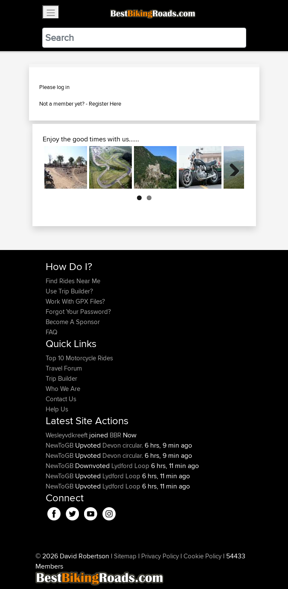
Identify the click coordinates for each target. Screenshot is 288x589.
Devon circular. (122, 445)
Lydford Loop (130, 465)
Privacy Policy (160, 556)
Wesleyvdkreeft (67, 435)
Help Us (57, 409)
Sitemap (125, 556)
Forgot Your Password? (78, 311)
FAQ (51, 332)
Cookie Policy (202, 556)
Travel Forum (64, 368)
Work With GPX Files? (75, 301)
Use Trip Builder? (69, 291)
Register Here (105, 103)
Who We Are (63, 388)
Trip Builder (61, 378)
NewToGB (60, 445)
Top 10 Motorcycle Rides (79, 357)
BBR (115, 435)
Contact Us (61, 398)
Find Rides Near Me (73, 280)
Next (231, 167)
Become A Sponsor (73, 321)
